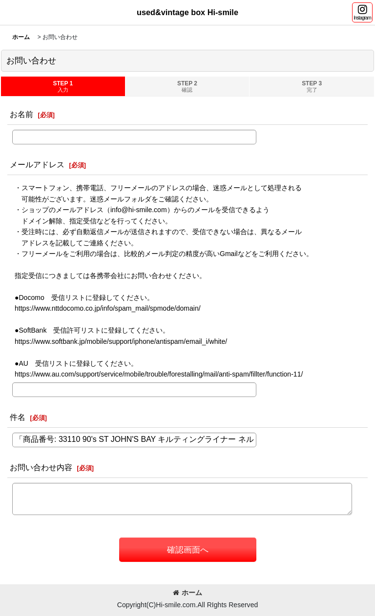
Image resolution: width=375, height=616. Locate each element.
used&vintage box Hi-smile (187, 12)
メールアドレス (37, 164)
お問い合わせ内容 (41, 467)
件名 (17, 417)
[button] (362, 12)
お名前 (21, 114)
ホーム (187, 592)
